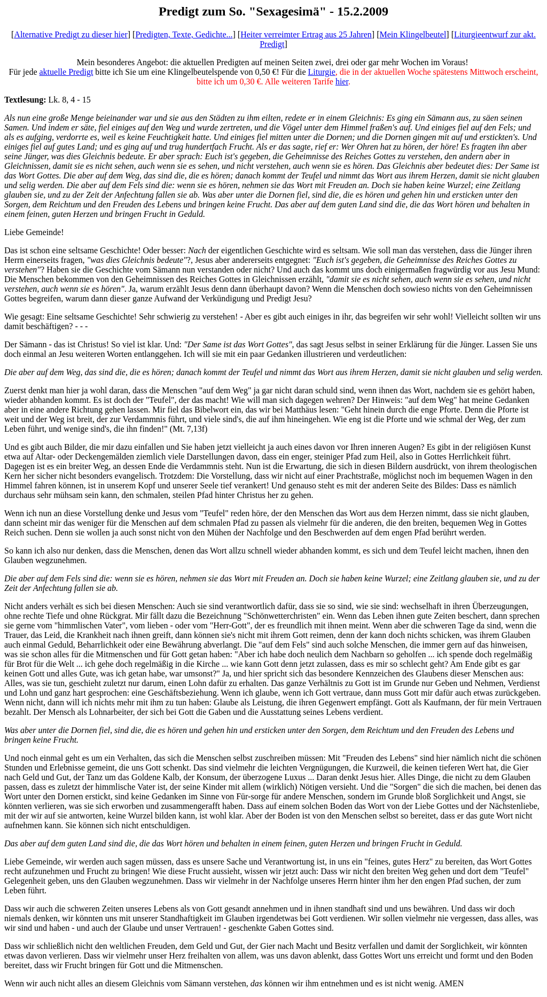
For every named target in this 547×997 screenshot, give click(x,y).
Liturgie (321, 71)
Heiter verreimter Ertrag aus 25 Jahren (306, 34)
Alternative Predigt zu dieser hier (70, 34)
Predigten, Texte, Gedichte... (183, 34)
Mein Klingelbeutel (412, 34)
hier (341, 81)
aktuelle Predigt (66, 71)
